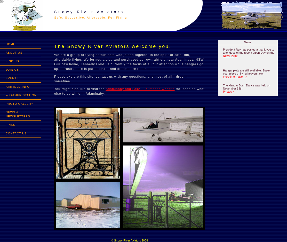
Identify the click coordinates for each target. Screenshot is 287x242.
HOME (10, 44)
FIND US (12, 61)
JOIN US (12, 69)
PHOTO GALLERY (19, 103)
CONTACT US (16, 133)
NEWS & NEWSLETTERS (18, 114)
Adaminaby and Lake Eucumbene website (140, 89)
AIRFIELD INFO (18, 86)
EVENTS (12, 78)
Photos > (228, 91)
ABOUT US (14, 52)
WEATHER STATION (21, 95)
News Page (230, 55)
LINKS (10, 124)
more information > (235, 76)
